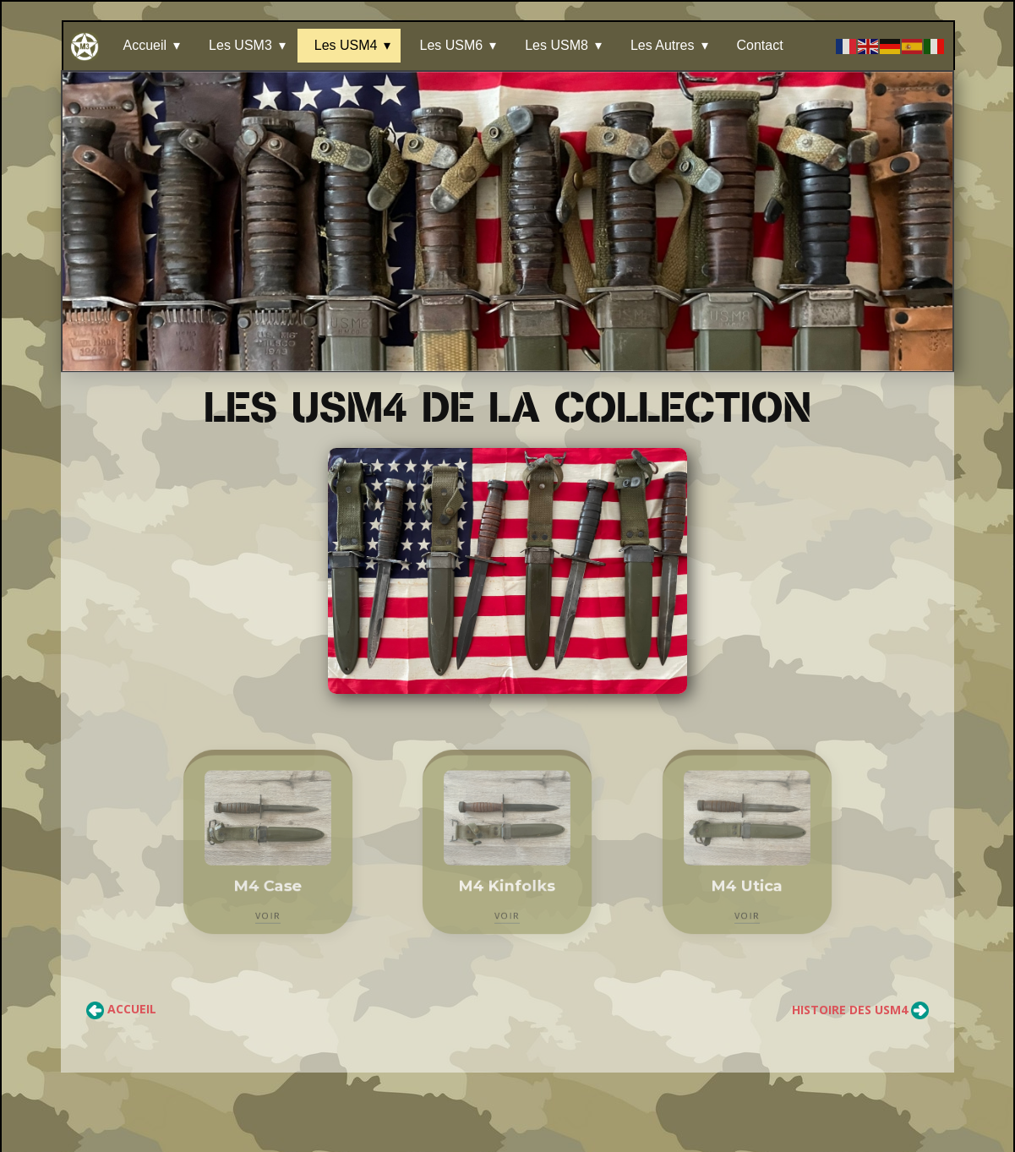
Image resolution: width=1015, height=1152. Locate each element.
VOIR (267, 909)
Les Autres (662, 45)
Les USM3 (240, 45)
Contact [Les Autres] (760, 45)
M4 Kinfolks (508, 882)
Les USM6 (451, 45)
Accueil (145, 45)
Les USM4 (346, 45)
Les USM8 (556, 45)
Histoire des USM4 (860, 1010)
